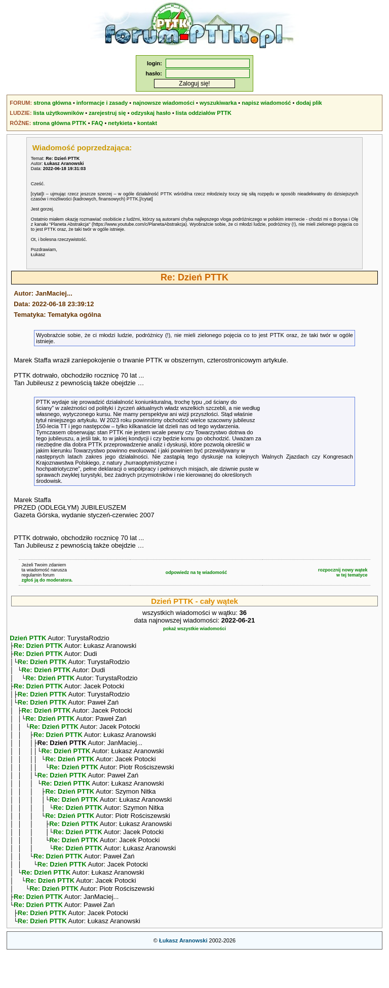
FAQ (97, 123)
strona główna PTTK (59, 123)
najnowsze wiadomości (163, 103)
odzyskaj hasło (151, 113)
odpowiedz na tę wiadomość (196, 572)
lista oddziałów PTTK (203, 113)
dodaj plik (309, 103)
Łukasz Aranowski (183, 976)
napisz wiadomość (266, 103)
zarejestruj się (107, 113)
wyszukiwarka (218, 103)
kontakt (147, 123)
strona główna (52, 103)
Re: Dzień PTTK (38, 646)
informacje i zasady (102, 103)
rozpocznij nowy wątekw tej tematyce (343, 572)
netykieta (120, 123)
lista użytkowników (58, 113)
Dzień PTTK (28, 638)
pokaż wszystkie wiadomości (194, 628)
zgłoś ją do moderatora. (46, 580)
